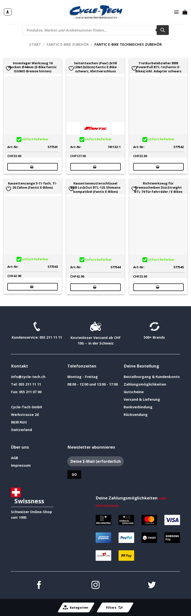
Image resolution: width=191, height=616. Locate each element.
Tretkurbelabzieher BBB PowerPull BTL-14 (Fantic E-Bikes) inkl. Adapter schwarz (158, 67)
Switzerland (21, 429)
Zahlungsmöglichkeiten (145, 384)
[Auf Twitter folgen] (152, 585)
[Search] (163, 30)
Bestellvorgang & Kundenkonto (152, 376)
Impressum (21, 465)
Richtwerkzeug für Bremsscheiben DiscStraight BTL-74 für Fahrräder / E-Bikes (158, 187)
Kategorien (75, 607)
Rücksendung (136, 414)
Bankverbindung (138, 407)
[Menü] (176, 12)
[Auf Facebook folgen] (39, 585)
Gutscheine (134, 391)
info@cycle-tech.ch (28, 376)
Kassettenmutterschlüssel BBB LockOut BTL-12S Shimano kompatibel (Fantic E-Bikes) (95, 187)
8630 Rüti (19, 422)
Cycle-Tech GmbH (26, 407)
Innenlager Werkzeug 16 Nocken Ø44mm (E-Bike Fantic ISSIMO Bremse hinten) (33, 67)
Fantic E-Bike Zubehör (68, 44)
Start (35, 44)
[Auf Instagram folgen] (95, 585)
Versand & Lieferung (142, 399)
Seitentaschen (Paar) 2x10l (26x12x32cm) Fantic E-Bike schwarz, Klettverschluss (95, 67)
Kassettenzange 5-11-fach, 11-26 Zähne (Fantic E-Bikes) (32, 185)
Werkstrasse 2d (25, 414)
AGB (14, 457)
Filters (114, 607)
